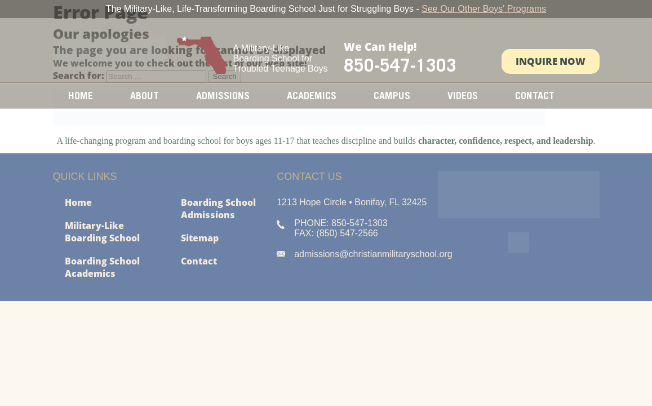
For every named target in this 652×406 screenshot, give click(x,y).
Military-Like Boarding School (102, 231)
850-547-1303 (400, 65)
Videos (462, 96)
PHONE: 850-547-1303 (340, 223)
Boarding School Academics (102, 267)
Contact (535, 96)
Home (80, 96)
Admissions (223, 96)
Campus (392, 96)
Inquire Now (551, 61)
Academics (311, 96)
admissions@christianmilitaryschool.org (373, 254)
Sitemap (200, 238)
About (144, 96)
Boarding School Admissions (218, 208)
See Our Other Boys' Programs (484, 9)
